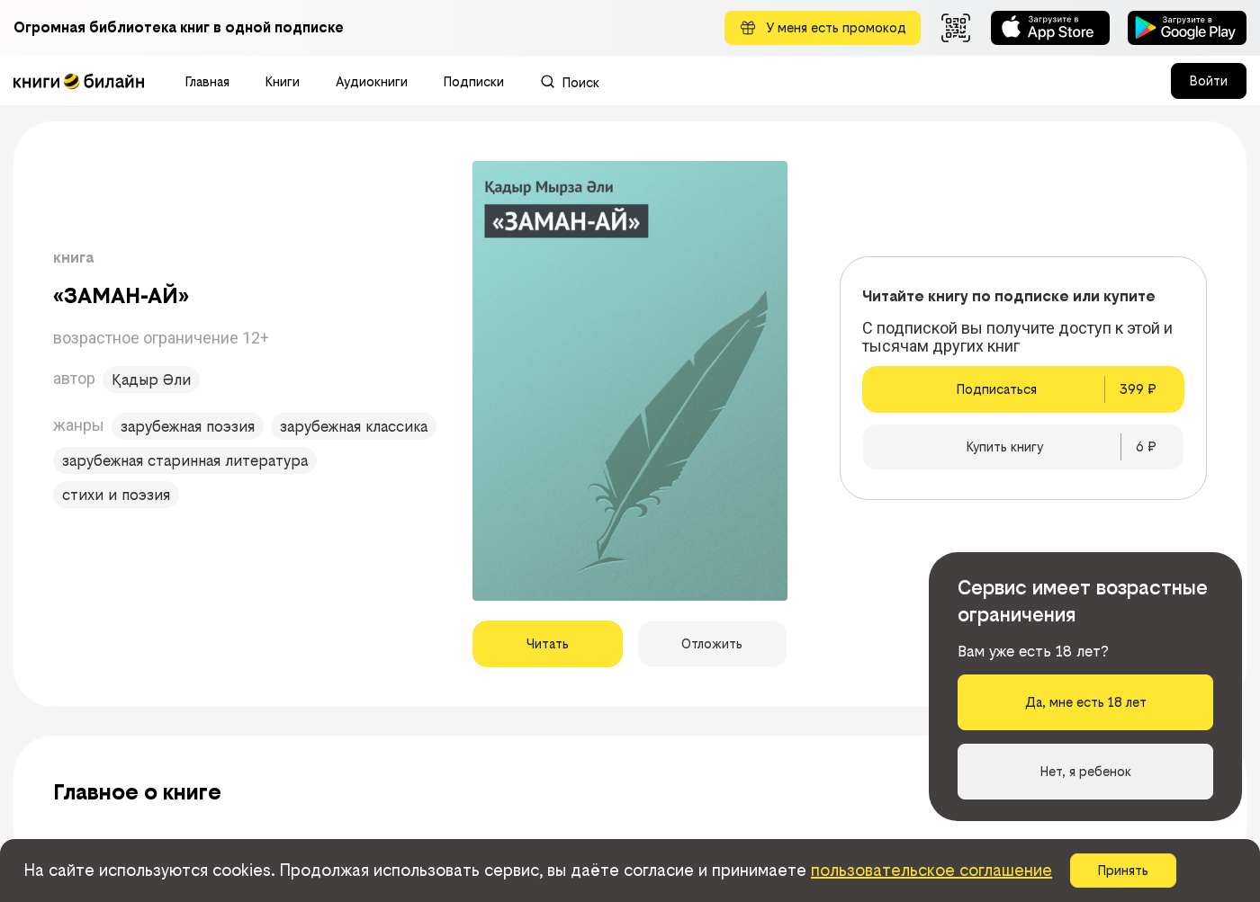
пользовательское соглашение (931, 870)
